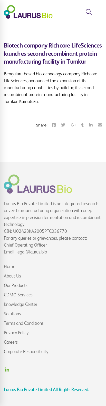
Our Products (15, 285)
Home (9, 266)
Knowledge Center (20, 304)
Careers (11, 342)
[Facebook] (54, 125)
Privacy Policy (16, 332)
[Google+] (73, 125)
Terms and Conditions (24, 323)
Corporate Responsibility (26, 351)
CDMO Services (18, 294)
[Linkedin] (91, 125)
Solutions (12, 313)
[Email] (100, 125)
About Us (12, 276)
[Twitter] (63, 125)
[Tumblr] (82, 125)
